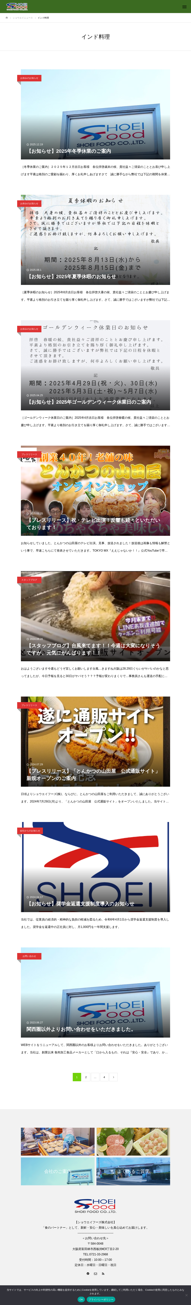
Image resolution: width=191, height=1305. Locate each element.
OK (81, 1299)
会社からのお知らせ (30, 830)
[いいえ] (186, 1295)
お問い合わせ (29, 956)
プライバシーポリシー (101, 1299)
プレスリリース (29, 454)
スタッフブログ (29, 580)
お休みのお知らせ (29, 78)
